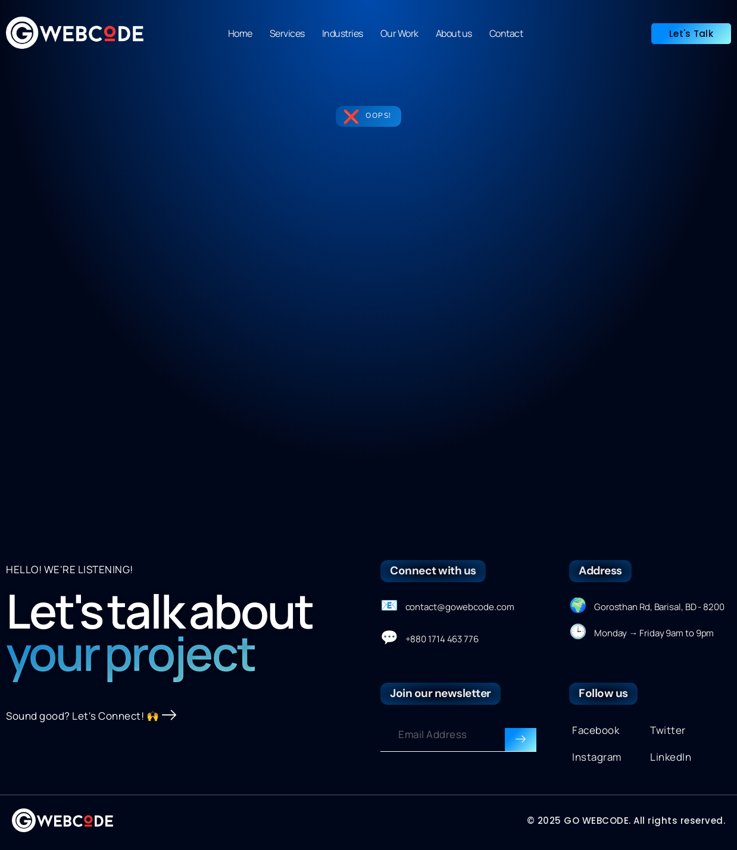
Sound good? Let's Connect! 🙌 (91, 716)
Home (240, 33)
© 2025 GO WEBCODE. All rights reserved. (626, 820)
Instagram (597, 757)
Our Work (399, 33)
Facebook (595, 730)
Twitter (668, 730)
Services (287, 33)
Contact (506, 33)
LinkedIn (670, 757)
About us (454, 33)
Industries (342, 33)
